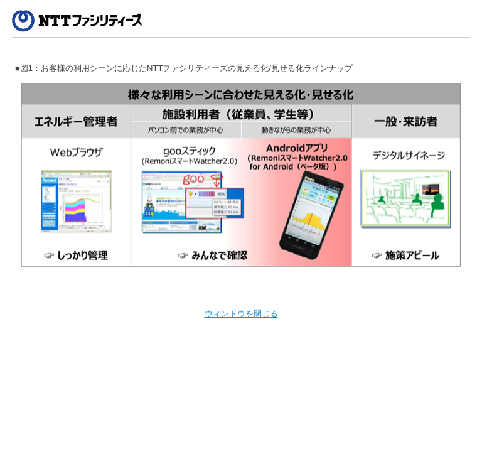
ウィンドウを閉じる (241, 313)
